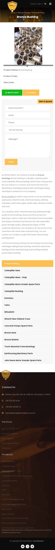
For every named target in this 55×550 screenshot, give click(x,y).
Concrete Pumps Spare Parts (18, 326)
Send (11, 162)
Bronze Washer (11, 339)
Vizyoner (39, 541)
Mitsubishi (9, 312)
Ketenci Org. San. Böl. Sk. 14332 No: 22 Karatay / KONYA (27, 395)
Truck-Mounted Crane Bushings (19, 346)
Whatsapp (12, 92)
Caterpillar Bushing (13, 291)
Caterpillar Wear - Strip (15, 277)
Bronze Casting (8, 429)
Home (13, 13)
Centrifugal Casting (10, 444)
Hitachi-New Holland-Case (17, 319)
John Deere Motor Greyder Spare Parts (22, 360)
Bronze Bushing (11, 263)
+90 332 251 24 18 (12, 401)
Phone (31, 92)
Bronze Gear (10, 332)
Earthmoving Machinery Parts (18, 353)
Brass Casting (7, 439)
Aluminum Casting (9, 434)
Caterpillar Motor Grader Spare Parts (22, 284)
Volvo (7, 305)
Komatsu (8, 298)
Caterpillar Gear (12, 270)
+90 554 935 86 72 (13, 407)
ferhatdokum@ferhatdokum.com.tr (20, 414)
